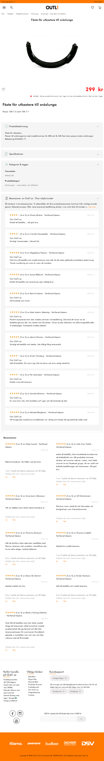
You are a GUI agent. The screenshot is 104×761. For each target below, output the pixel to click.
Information (98, 2)
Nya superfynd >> (8, 2)
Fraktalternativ (33, 687)
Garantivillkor (33, 682)
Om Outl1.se (33, 690)
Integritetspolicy (34, 692)
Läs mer (92, 207)
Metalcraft (9, 175)
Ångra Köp (32, 679)
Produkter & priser (35, 684)
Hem (3, 14)
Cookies (31, 695)
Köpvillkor (32, 677)
